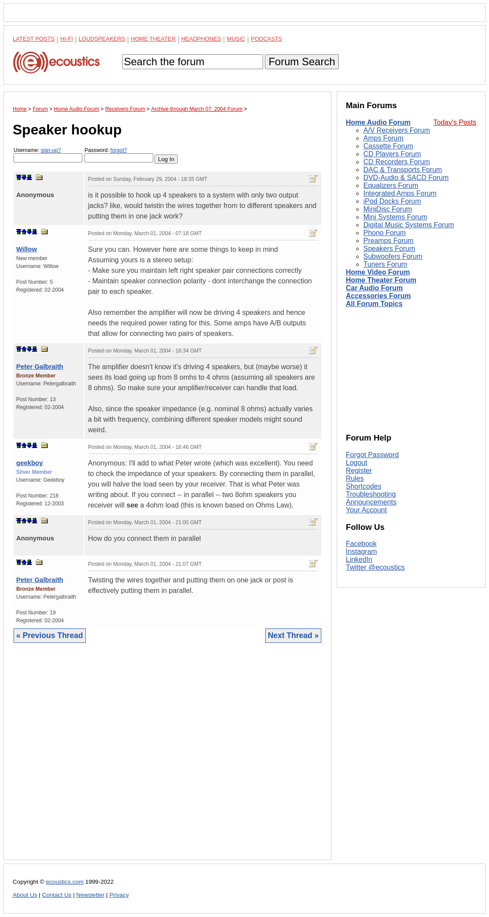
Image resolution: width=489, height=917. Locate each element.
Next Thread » (293, 635)
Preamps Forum (388, 240)
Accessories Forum (378, 296)
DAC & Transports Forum (402, 169)
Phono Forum (384, 232)
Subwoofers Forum (392, 256)
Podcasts (266, 38)
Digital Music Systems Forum (408, 225)
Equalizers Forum (390, 185)
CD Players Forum (392, 154)
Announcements (371, 502)
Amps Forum (383, 138)
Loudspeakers (102, 38)
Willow (26, 249)
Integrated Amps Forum (399, 193)
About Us (25, 895)
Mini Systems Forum (395, 217)
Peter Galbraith (39, 366)
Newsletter (90, 895)
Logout (356, 462)
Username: (48, 154)
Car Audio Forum (374, 288)
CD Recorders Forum (396, 162)
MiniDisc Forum (387, 209)
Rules (355, 478)
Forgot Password (372, 454)
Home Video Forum (378, 272)
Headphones (201, 38)
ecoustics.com (65, 881)
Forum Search (301, 61)
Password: (118, 154)
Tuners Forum (385, 264)
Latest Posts (34, 38)
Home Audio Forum (378, 122)
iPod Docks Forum (392, 201)
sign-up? (51, 150)
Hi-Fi (66, 38)
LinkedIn (359, 559)
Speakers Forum (389, 248)
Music (236, 38)
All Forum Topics (374, 303)
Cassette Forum (388, 146)
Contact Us (56, 895)
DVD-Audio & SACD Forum (406, 177)
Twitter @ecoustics (375, 567)
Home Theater (153, 38)
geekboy (29, 462)
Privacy (119, 895)
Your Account (366, 510)
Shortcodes (363, 486)
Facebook (361, 543)
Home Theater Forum (381, 280)
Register (359, 470)
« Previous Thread (49, 635)
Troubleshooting (371, 494)
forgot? (118, 150)
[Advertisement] (167, 758)
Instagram (361, 551)
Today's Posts (454, 122)
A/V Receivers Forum (396, 130)
